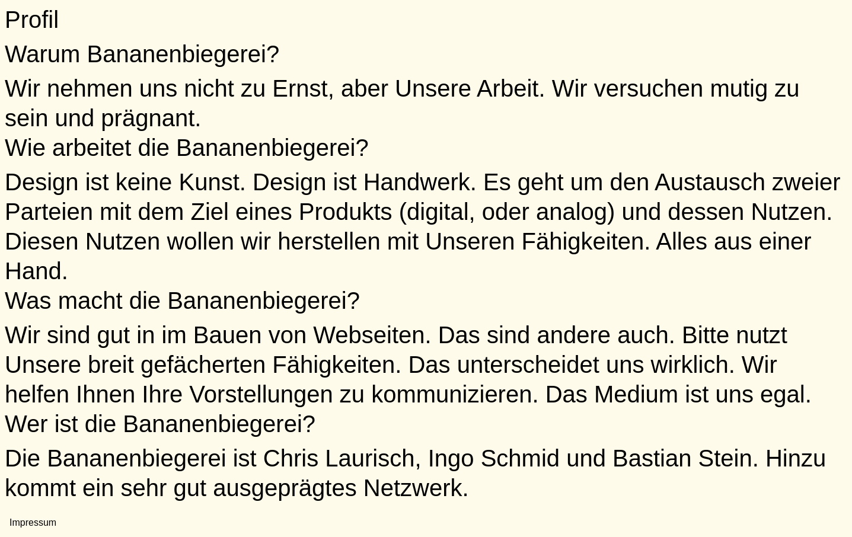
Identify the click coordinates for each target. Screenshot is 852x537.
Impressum (32, 522)
